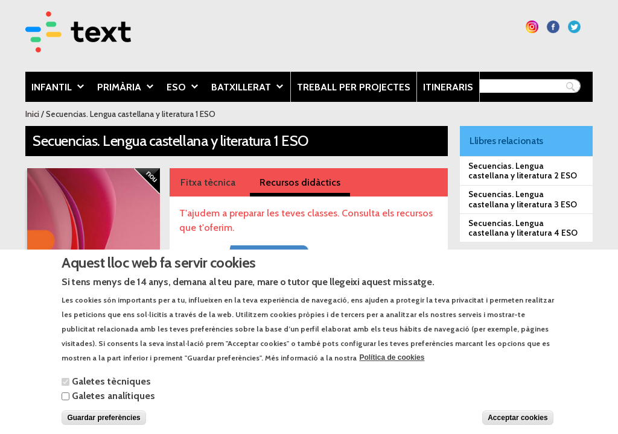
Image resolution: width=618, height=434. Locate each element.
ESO (179, 88)
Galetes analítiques (113, 407)
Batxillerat (244, 88)
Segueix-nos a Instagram (532, 26)
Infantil (54, 88)
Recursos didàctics (300, 182)
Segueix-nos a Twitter (574, 26)
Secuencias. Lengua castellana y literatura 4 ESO (523, 227)
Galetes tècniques (111, 392)
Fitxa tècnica (207, 182)
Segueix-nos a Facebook (553, 26)
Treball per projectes (353, 87)
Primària (122, 88)
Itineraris (448, 87)
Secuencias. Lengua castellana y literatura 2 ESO (522, 170)
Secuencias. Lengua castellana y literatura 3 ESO (522, 199)
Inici (32, 114)
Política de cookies (391, 369)
